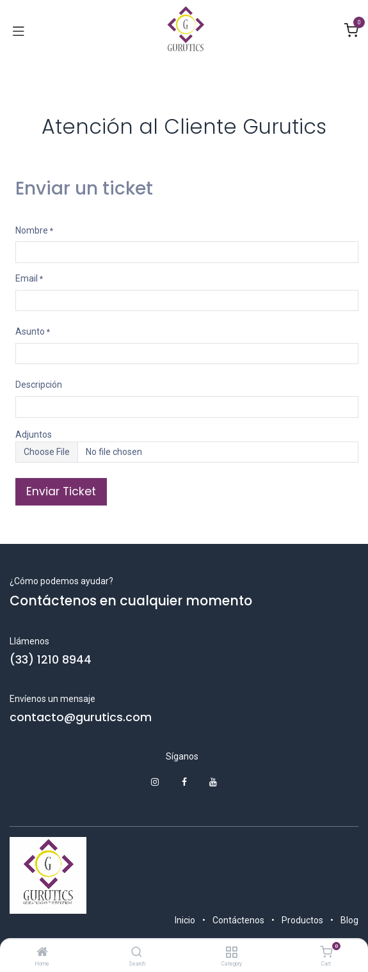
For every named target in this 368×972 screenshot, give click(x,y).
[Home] (42, 953)
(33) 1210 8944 (51, 659)
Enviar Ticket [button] (61, 491)
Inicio (185, 920)
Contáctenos (238, 920)
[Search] (137, 953)
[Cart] (326, 952)
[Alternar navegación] (19, 31)
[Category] (231, 953)
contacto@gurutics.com (81, 717)
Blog (349, 920)
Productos (302, 920)
